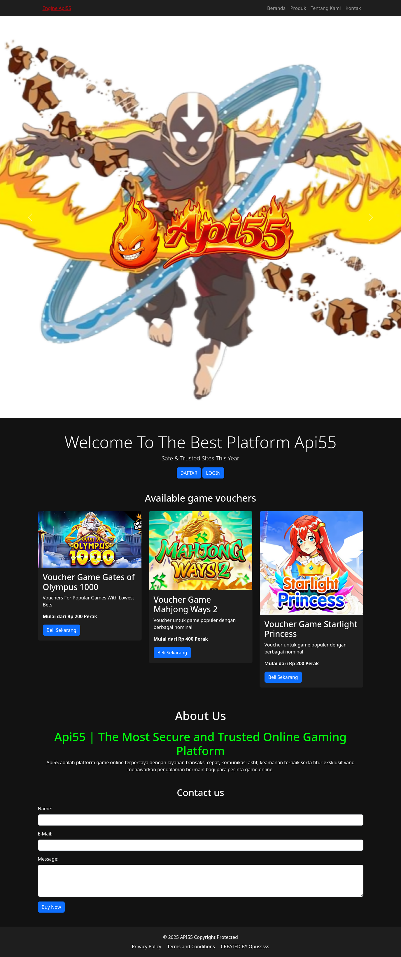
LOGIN (213, 473)
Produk (298, 8)
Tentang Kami (326, 8)
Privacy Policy (146, 946)
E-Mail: (45, 834)
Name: (45, 808)
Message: (48, 859)
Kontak (353, 8)
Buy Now (51, 907)
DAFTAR (189, 473)
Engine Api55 (57, 8)
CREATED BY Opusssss (245, 946)
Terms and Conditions (191, 946)
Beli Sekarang (61, 630)
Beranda (276, 8)
